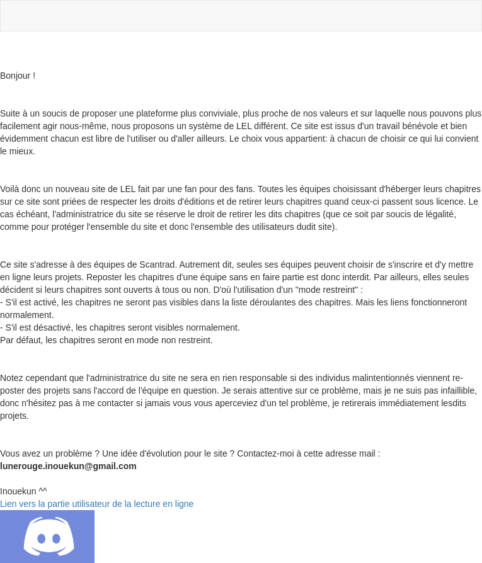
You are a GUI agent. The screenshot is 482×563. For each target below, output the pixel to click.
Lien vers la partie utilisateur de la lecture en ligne (96, 504)
